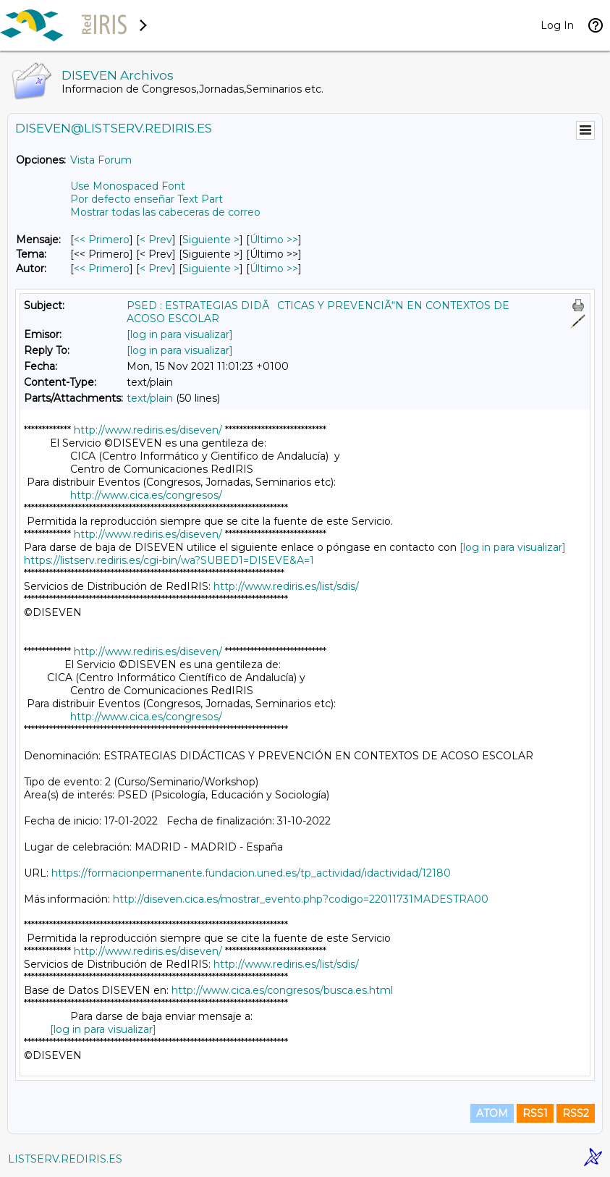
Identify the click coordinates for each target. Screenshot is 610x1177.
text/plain (150, 398)
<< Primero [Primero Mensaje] (102, 239)
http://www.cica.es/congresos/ (146, 495)
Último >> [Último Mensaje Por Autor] (274, 268)
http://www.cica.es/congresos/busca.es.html (282, 990)
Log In (557, 25)
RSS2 (575, 1113)
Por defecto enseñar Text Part (146, 199)
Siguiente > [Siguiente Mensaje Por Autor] (211, 268)
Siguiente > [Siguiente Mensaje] (211, 239)
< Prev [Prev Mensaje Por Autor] (156, 268)
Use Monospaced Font (127, 186)
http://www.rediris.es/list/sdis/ (286, 586)
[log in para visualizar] (180, 334)
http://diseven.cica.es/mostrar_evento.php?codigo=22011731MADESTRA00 (300, 899)
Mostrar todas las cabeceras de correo (165, 212)
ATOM (492, 1113)
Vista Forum (101, 159)
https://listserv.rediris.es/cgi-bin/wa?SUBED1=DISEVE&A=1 (169, 560)
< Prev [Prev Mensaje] (156, 239)
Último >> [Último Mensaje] (274, 239)
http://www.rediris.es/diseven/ (148, 429)
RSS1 (535, 1113)
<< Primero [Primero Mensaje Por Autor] (102, 268)
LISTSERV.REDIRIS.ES (65, 1158)
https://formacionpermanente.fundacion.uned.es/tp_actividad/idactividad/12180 (251, 872)
